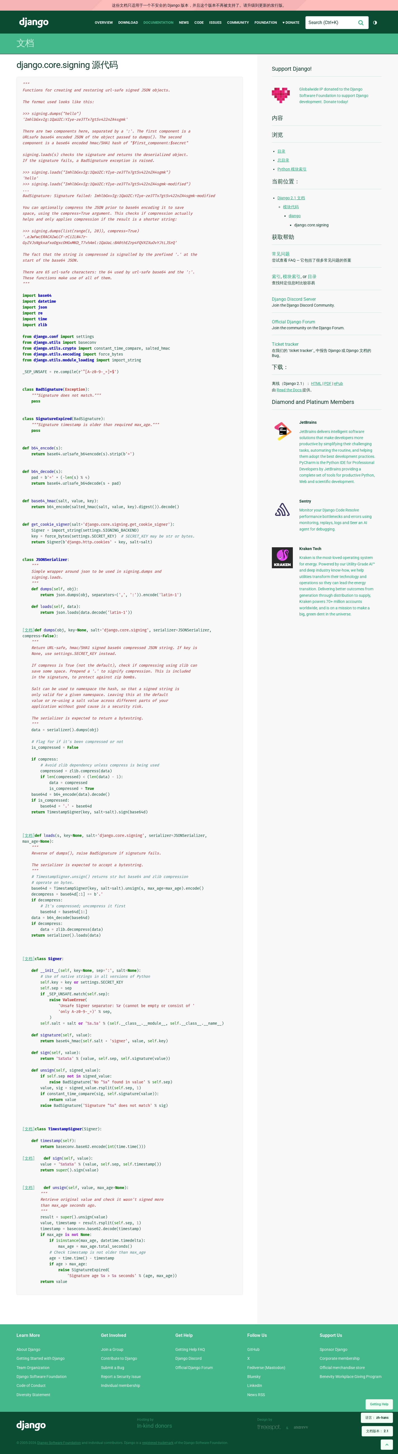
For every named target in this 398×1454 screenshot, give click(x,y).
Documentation (158, 22)
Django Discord (188, 1358)
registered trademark (157, 1443)
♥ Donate (290, 22)
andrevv (307, 1427)
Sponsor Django (333, 1349)
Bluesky (254, 1376)
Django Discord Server (294, 299)
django (295, 216)
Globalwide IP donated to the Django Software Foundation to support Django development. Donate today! (333, 95)
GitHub (253, 1349)
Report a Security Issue (121, 1376)
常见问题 (281, 254)
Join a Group (112, 1349)
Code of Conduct (31, 1385)
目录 (281, 151)
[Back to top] (387, 1445)
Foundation (266, 22)
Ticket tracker (285, 344)
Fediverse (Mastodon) (266, 1367)
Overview (104, 22)
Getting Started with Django (41, 1358)
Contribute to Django (119, 1358)
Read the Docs (289, 390)
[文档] (28, 630)
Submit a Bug (112, 1367)
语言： (376, 1418)
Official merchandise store (342, 1367)
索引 (276, 276)
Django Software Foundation (42, 1376)
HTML (316, 383)
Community (238, 22)
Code (199, 22)
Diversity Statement (33, 1395)
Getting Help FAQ (190, 1349)
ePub (338, 383)
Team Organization (33, 1367)
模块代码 (291, 207)
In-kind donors (154, 1425)
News (184, 22)
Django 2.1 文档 (291, 198)
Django (33, 23)
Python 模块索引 (292, 169)
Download (128, 22)
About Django (28, 1349)
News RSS (256, 1395)
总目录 (283, 160)
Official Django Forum (293, 322)
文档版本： (377, 1431)
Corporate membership (340, 1358)
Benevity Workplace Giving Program (350, 1376)
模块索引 (292, 276)
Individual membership (120, 1385)
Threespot (270, 1427)
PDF (327, 383)
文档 (25, 43)
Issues (215, 22)
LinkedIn (254, 1385)
